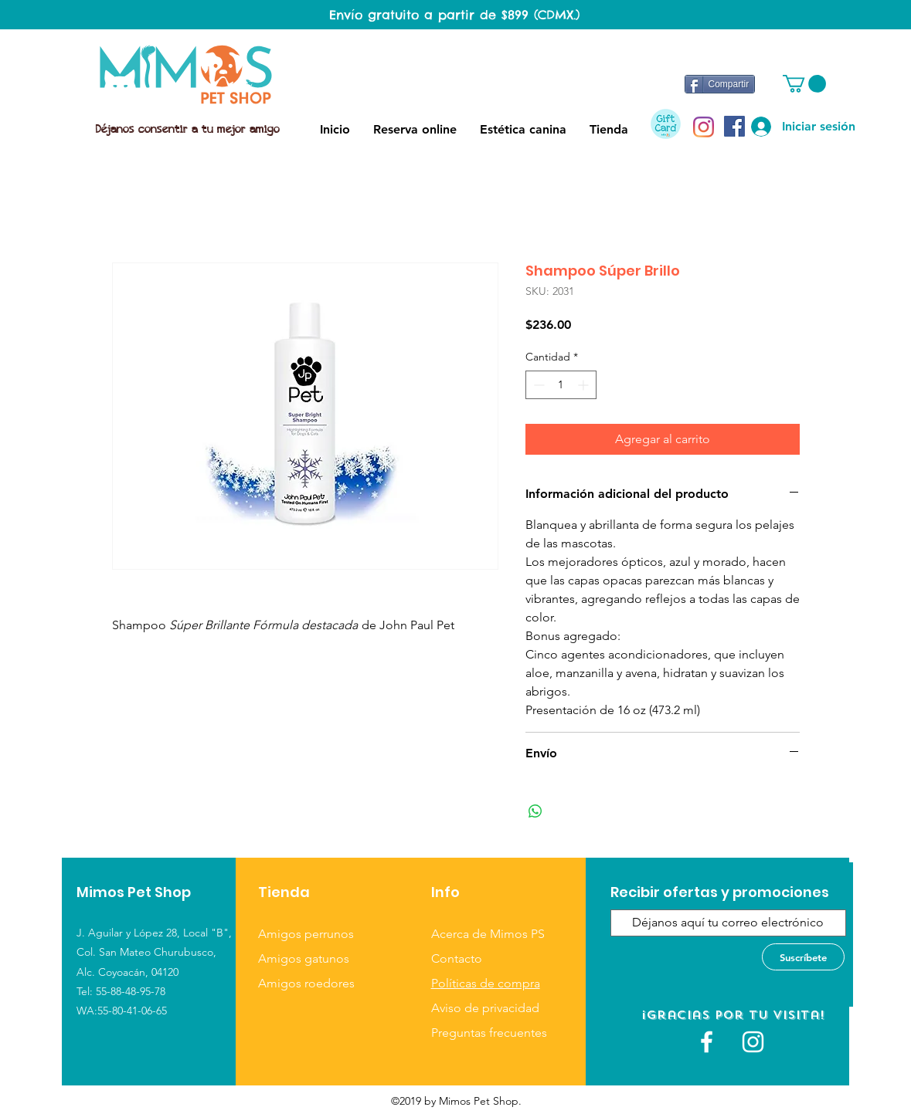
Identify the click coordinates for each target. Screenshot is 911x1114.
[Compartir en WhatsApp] (535, 811)
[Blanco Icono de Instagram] (753, 1042)
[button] (804, 84)
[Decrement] (537, 384)
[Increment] (584, 384)
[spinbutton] (561, 384)
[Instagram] (703, 127)
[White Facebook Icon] (706, 1042)
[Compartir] (720, 84)
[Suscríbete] (803, 956)
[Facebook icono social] (734, 126)
